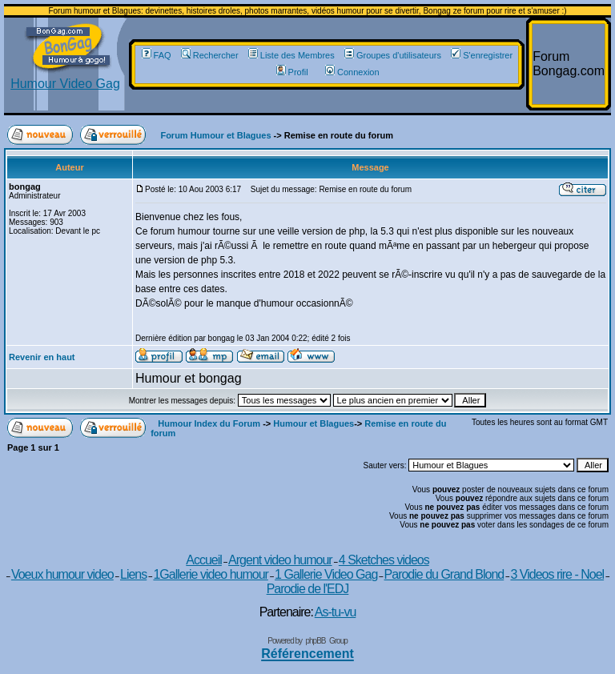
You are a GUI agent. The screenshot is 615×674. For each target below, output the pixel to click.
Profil (292, 72)
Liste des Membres (291, 55)
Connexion (352, 72)
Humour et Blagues (313, 423)
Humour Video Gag (65, 78)
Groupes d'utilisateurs (392, 55)
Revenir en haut (42, 357)
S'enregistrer (481, 55)
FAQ (156, 55)
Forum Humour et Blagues (215, 135)
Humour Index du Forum (209, 423)
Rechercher (210, 55)
